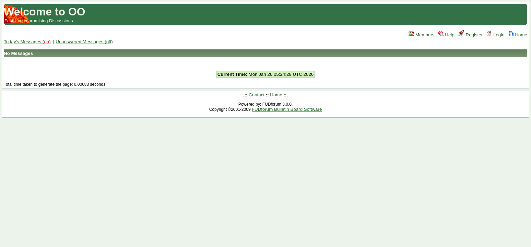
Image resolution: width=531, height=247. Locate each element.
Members (421, 34)
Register (470, 34)
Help (446, 34)
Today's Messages (27, 41)
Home (517, 34)
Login (495, 34)
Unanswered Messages (84, 41)
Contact (256, 94)
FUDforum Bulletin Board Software (287, 109)
